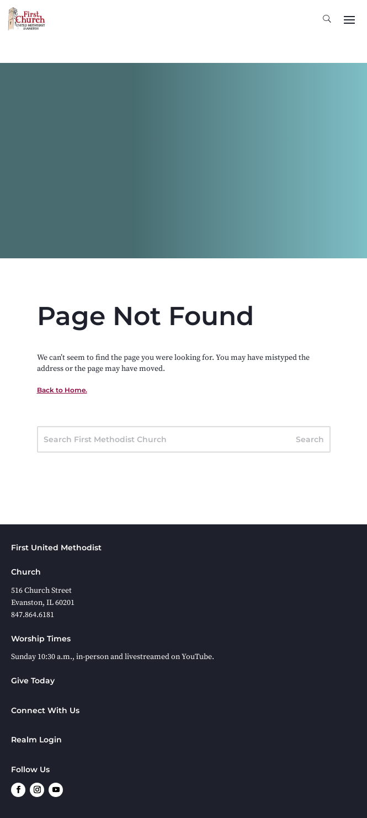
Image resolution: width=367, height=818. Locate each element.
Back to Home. (62, 390)
